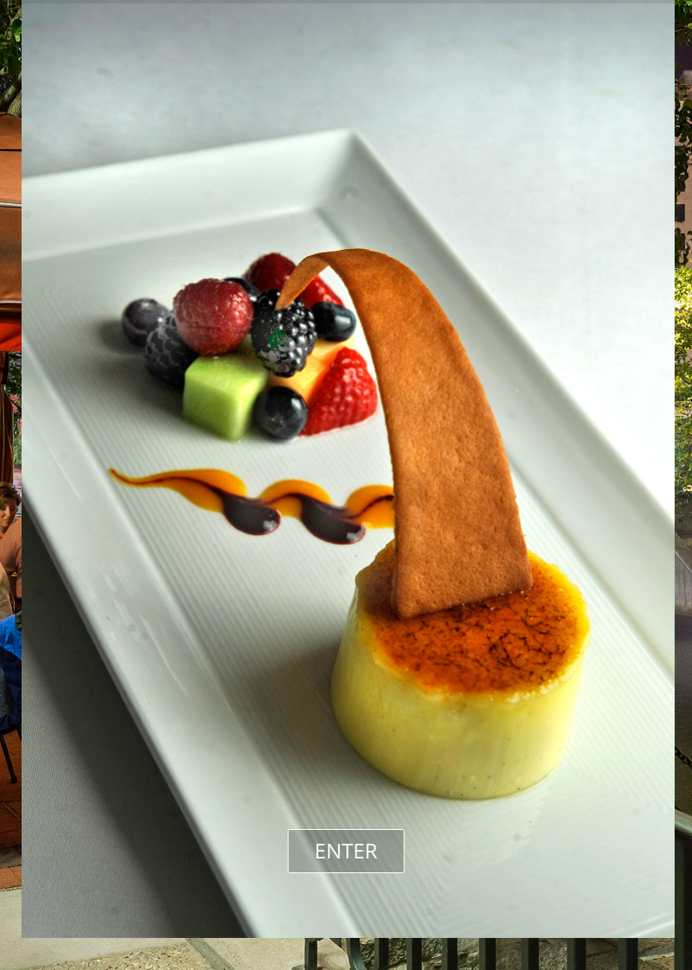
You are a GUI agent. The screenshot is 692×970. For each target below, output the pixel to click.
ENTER (346, 850)
